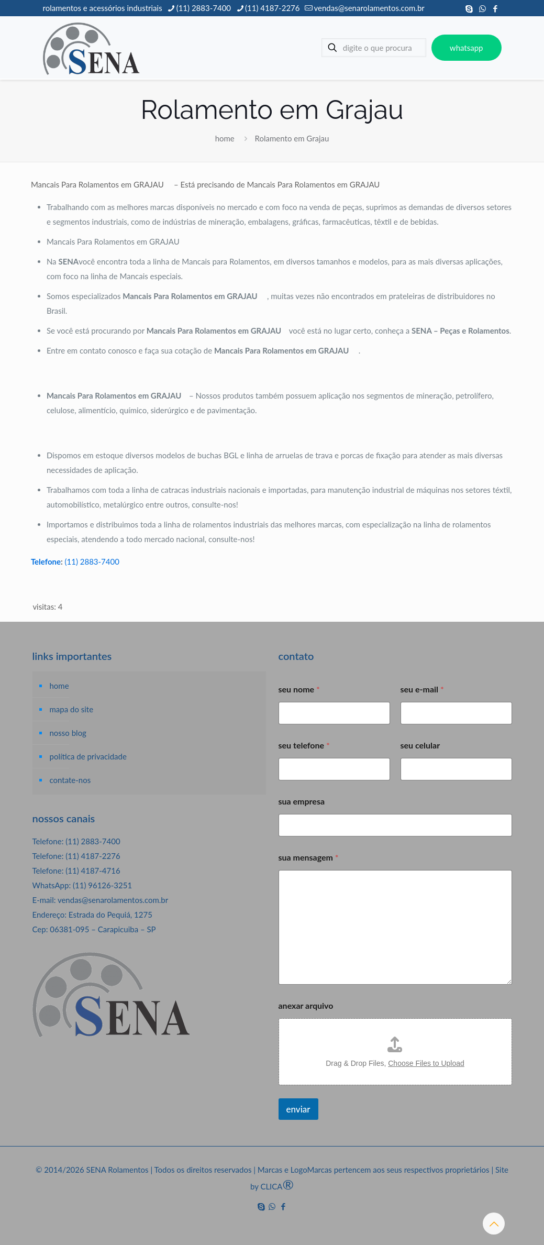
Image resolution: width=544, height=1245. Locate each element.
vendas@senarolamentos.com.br (113, 900)
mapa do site (72, 709)
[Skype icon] (469, 8)
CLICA (277, 1186)
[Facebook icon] (495, 8)
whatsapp (466, 47)
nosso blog (68, 732)
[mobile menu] (292, 48)
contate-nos (70, 780)
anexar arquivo (306, 1005)
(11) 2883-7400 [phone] (203, 8)
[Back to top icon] (494, 1224)
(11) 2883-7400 (92, 561)
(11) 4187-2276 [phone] (272, 8)
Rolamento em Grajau (292, 138)
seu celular (420, 745)
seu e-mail (422, 689)
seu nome (299, 689)
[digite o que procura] (373, 47)
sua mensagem (309, 857)
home (225, 138)
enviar (298, 1109)
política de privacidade (88, 756)
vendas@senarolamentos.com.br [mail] (369, 8)
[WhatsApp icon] (482, 8)
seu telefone (304, 745)
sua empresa (302, 801)
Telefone (46, 561)
